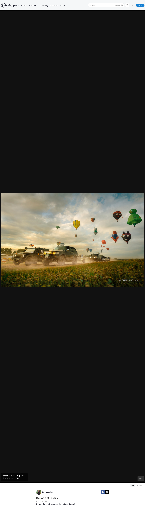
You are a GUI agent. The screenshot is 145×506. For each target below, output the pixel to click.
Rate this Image (9, 476)
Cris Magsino (47, 492)
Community (43, 6)
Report (139, 485)
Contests (54, 6)
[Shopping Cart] (127, 5)
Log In (132, 5)
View (132, 485)
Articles (24, 6)
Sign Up (140, 5)
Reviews (32, 6)
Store (62, 6)
